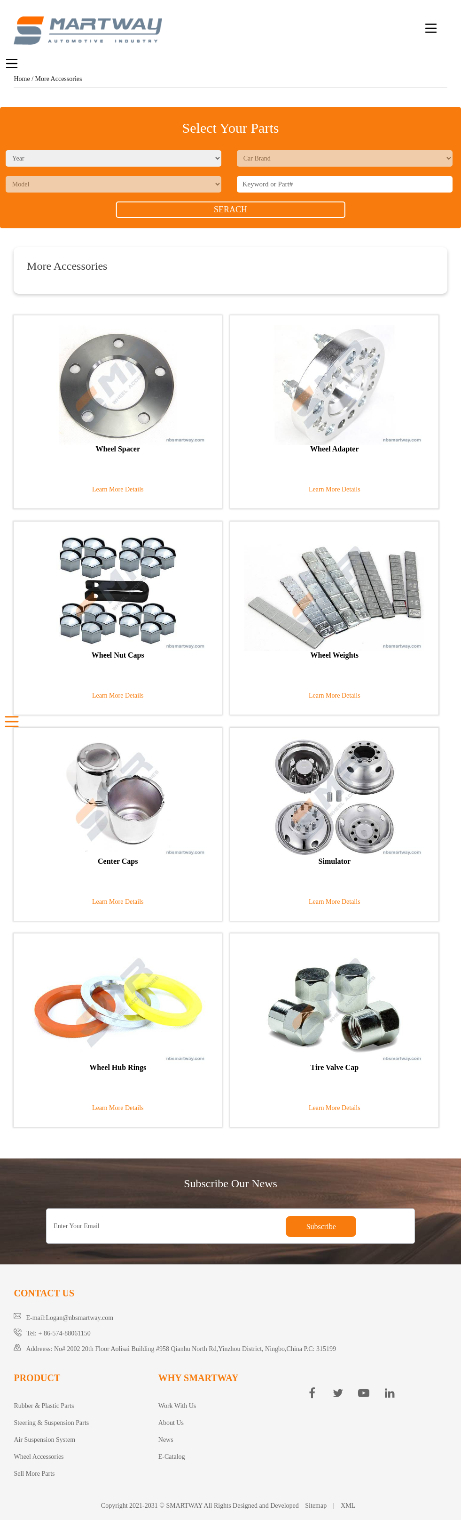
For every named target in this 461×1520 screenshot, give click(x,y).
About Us (171, 1422)
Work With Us (177, 1405)
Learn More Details (118, 489)
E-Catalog (171, 1456)
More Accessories (58, 78)
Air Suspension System (44, 1439)
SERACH (230, 209)
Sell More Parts (34, 1473)
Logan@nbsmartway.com (79, 1317)
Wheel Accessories (38, 1456)
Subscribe (321, 1226)
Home (22, 78)
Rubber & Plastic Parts (44, 1405)
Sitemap (316, 1505)
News (165, 1439)
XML (348, 1505)
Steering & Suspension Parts (51, 1422)
